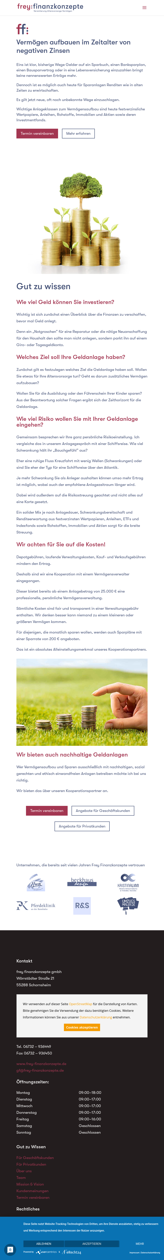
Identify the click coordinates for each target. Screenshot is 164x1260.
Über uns (24, 1171)
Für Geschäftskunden (35, 1157)
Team (21, 1177)
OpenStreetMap (80, 1004)
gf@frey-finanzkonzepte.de (40, 1070)
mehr (140, 1244)
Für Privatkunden (31, 1164)
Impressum (135, 1253)
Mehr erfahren (78, 133)
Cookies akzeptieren (82, 1027)
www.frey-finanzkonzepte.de (41, 1064)
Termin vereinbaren (37, 133)
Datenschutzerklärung (96, 1017)
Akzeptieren (91, 1244)
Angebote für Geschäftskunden (103, 810)
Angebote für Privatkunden (82, 826)
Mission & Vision (30, 1184)
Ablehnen (43, 1244)
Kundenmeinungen (32, 1191)
